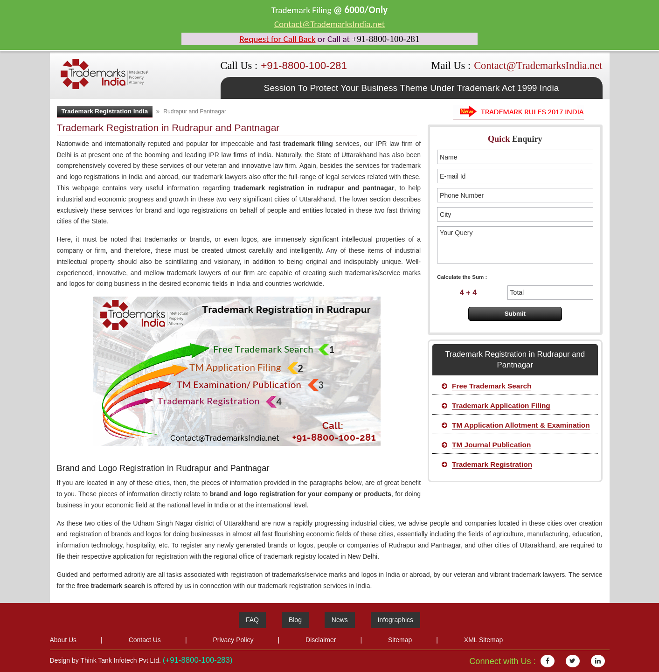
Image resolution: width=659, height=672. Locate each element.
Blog (295, 620)
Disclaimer (320, 640)
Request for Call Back (278, 39)
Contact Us (145, 640)
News (340, 620)
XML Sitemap (483, 640)
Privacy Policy (233, 640)
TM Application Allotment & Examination (521, 425)
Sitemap (400, 640)
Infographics (395, 620)
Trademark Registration (492, 464)
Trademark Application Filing (501, 405)
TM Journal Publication (491, 445)
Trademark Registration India (105, 111)
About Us (63, 640)
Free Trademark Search (491, 386)
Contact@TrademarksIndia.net (329, 24)
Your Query (515, 244)
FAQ (252, 620)
